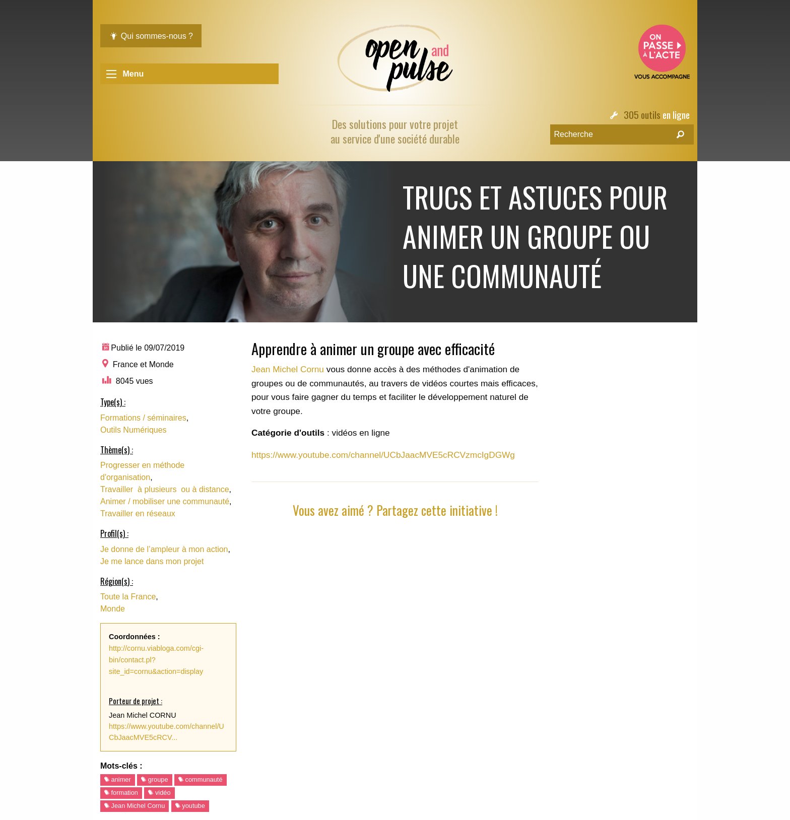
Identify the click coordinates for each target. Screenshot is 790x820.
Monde (112, 608)
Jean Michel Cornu (134, 805)
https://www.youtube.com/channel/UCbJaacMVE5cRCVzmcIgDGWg (383, 455)
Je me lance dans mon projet (152, 561)
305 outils (642, 114)
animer (117, 779)
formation (121, 792)
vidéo (159, 792)
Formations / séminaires (143, 418)
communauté (200, 779)
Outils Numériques (133, 430)
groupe (154, 779)
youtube (190, 805)
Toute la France (128, 596)
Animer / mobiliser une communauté (164, 501)
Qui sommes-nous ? (151, 36)
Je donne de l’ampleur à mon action (164, 549)
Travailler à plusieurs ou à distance (164, 489)
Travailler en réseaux (137, 513)
